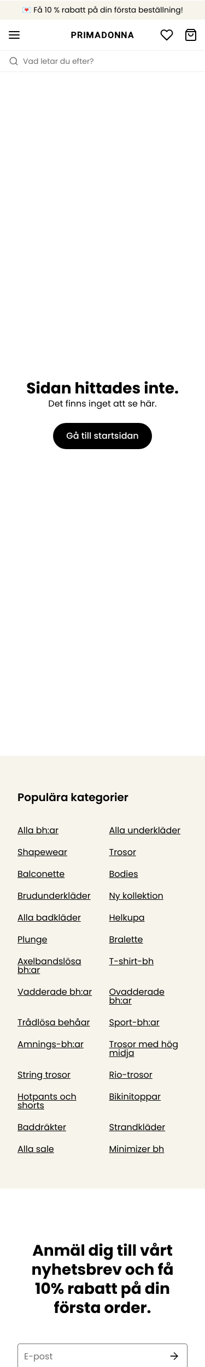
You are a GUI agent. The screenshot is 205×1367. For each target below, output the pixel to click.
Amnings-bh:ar (50, 1044)
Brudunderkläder (54, 896)
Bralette (126, 939)
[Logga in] (167, 35)
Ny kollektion (136, 896)
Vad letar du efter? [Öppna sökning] (51, 61)
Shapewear (42, 852)
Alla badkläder (49, 917)
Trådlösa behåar (53, 1022)
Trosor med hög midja (143, 1048)
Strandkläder (137, 1127)
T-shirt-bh (131, 961)
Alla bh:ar (37, 830)
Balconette (41, 874)
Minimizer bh (137, 1149)
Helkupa (127, 917)
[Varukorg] (191, 35)
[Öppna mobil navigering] (14, 35)
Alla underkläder (145, 830)
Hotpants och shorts (47, 1101)
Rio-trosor (131, 1074)
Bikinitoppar (135, 1096)
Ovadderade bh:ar (137, 996)
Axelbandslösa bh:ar (49, 965)
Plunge (32, 939)
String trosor (44, 1074)
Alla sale (35, 1149)
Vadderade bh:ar (54, 992)
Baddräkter (41, 1127)
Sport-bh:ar (134, 1022)
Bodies (123, 874)
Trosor (122, 852)
